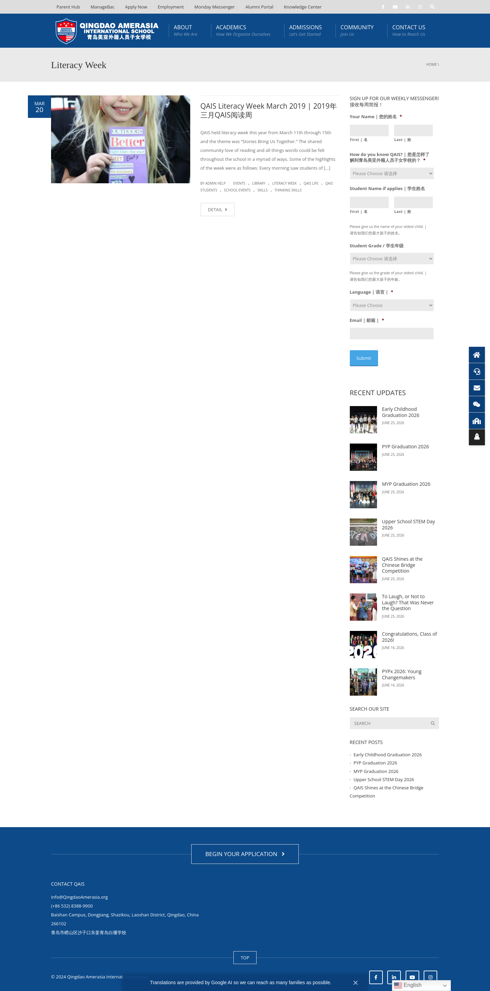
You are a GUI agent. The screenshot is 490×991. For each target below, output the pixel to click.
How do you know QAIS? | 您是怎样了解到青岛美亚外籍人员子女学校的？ (390, 157)
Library (258, 183)
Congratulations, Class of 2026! (409, 632)
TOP (245, 953)
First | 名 (359, 139)
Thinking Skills (288, 190)
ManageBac (102, 7)
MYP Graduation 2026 (406, 479)
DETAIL (217, 209)
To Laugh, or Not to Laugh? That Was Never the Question (408, 598)
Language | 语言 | (371, 292)
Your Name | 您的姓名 (376, 117)
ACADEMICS (243, 30)
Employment (171, 7)
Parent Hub (68, 7)
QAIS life (311, 183)
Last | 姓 (402, 139)
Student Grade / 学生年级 (377, 246)
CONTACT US (408, 30)
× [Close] (355, 982)
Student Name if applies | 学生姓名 (387, 188)
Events (239, 183)
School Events (237, 190)
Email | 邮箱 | (367, 320)
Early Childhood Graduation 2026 (401, 407)
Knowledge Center (303, 7)
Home (431, 64)
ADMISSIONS (305, 30)
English (408, 985)
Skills (262, 190)
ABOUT (185, 30)
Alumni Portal (259, 7)
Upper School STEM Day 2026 (408, 520)
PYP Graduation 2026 (405, 442)
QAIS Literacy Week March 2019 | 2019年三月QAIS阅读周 (268, 110)
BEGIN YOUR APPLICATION (244, 849)
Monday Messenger (214, 7)
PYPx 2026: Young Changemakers (402, 670)
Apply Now (136, 7)
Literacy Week (284, 183)
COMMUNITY (357, 30)
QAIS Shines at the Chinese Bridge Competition (402, 560)
